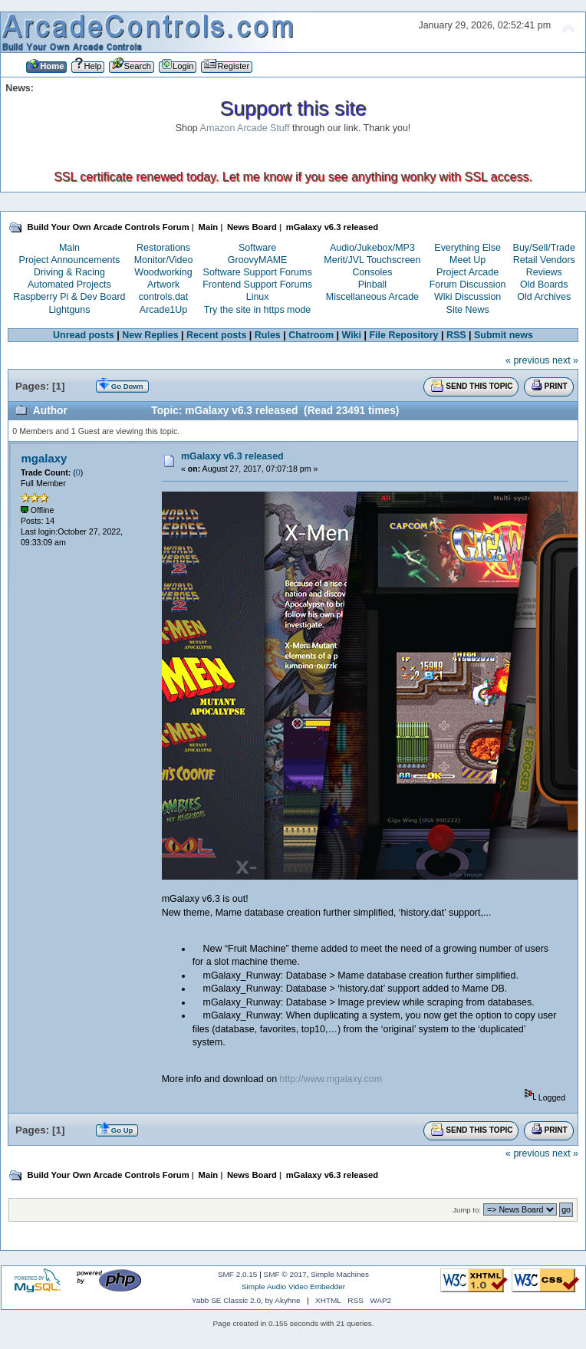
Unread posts (83, 335)
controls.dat (163, 296)
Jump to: (467, 1210)
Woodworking (163, 272)
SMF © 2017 (285, 1274)
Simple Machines (340, 1274)
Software (257, 247)
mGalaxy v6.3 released (232, 456)
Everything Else (467, 247)
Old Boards (544, 284)
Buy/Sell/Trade (544, 247)
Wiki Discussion (467, 296)
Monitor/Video (163, 260)
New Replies (150, 335)
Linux (257, 296)
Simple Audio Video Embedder (293, 1286)
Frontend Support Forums (257, 284)
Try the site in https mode (257, 309)
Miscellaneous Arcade (372, 296)
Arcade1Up (163, 309)
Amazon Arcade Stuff (245, 128)
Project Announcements (69, 260)
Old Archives (544, 296)
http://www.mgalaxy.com (331, 1079)
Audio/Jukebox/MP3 (372, 247)
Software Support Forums (257, 272)
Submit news (503, 335)
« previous (527, 360)
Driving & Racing (69, 272)
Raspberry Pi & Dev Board (69, 296)
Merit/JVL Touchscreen (372, 260)
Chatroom (311, 335)
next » (565, 360)
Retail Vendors (544, 260)
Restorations (163, 247)
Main (69, 247)
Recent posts (216, 335)
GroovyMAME (258, 260)
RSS (456, 335)
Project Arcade (467, 272)
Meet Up (467, 260)
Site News (467, 309)
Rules (268, 335)
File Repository (403, 335)
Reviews (544, 272)
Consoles (372, 272)
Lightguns (69, 309)
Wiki (352, 335)
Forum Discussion (468, 284)
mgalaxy (44, 458)
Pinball (372, 284)
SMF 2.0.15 (238, 1274)
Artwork (163, 284)
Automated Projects (69, 284)
